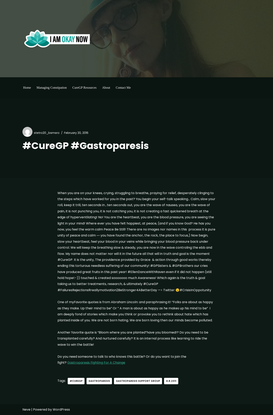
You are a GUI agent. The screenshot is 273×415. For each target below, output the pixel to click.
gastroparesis (99, 381)
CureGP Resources (84, 87)
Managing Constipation (52, 87)
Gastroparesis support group (138, 381)
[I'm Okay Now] (57, 38)
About (106, 87)
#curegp (76, 381)
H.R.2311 (171, 381)
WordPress (61, 409)
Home (27, 87)
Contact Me (123, 87)
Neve (26, 409)
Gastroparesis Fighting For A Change (96, 362)
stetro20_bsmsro (46, 133)
